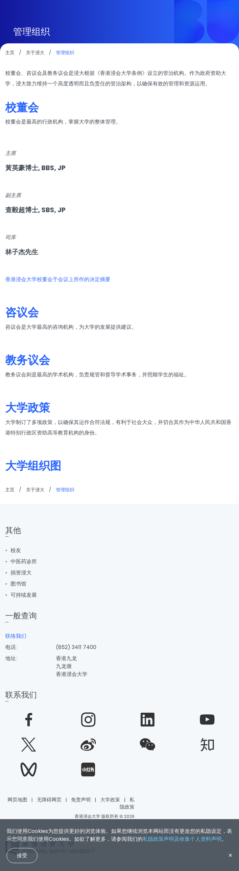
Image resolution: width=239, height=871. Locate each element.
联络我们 (15, 636)
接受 (22, 855)
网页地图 (17, 799)
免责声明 (81, 799)
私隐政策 (127, 803)
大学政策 (110, 799)
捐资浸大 (21, 572)
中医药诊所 (24, 561)
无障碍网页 (49, 799)
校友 (16, 550)
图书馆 (18, 584)
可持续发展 (24, 595)
